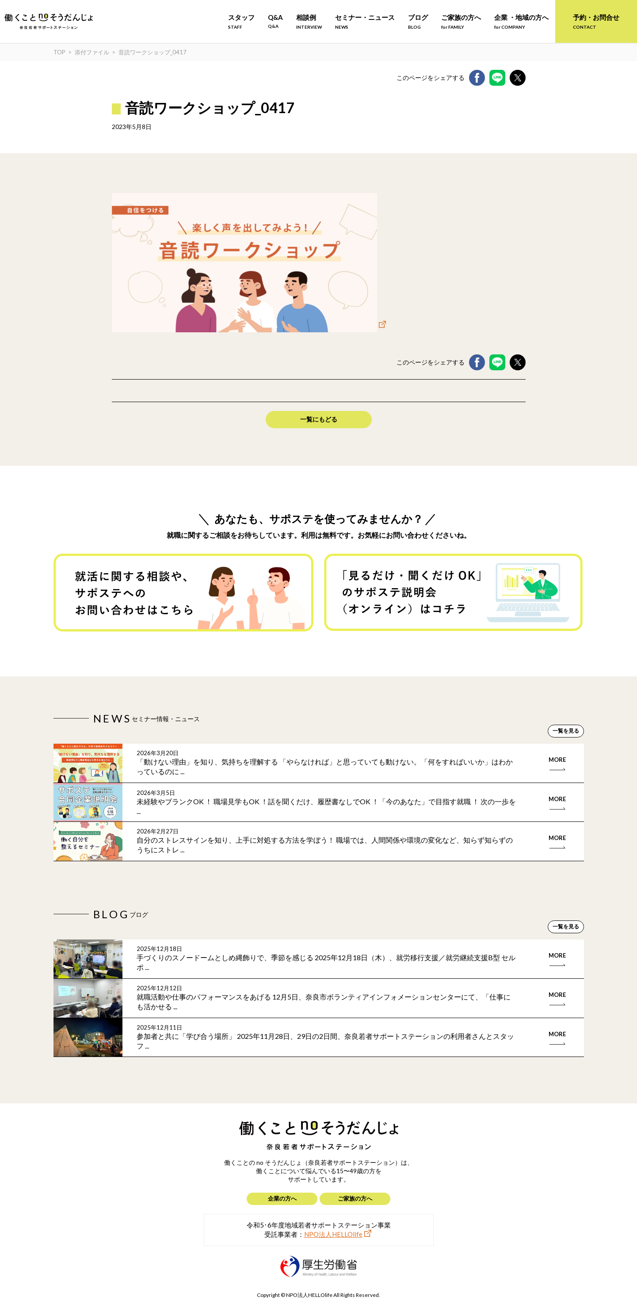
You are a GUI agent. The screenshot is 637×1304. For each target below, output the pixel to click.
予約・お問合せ (596, 21)
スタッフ (241, 21)
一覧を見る (566, 730)
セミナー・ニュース (365, 21)
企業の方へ (282, 1198)
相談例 (309, 21)
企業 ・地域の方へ (521, 21)
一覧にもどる (318, 419)
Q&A (275, 21)
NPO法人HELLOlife (333, 1234)
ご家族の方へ (461, 21)
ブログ (418, 21)
